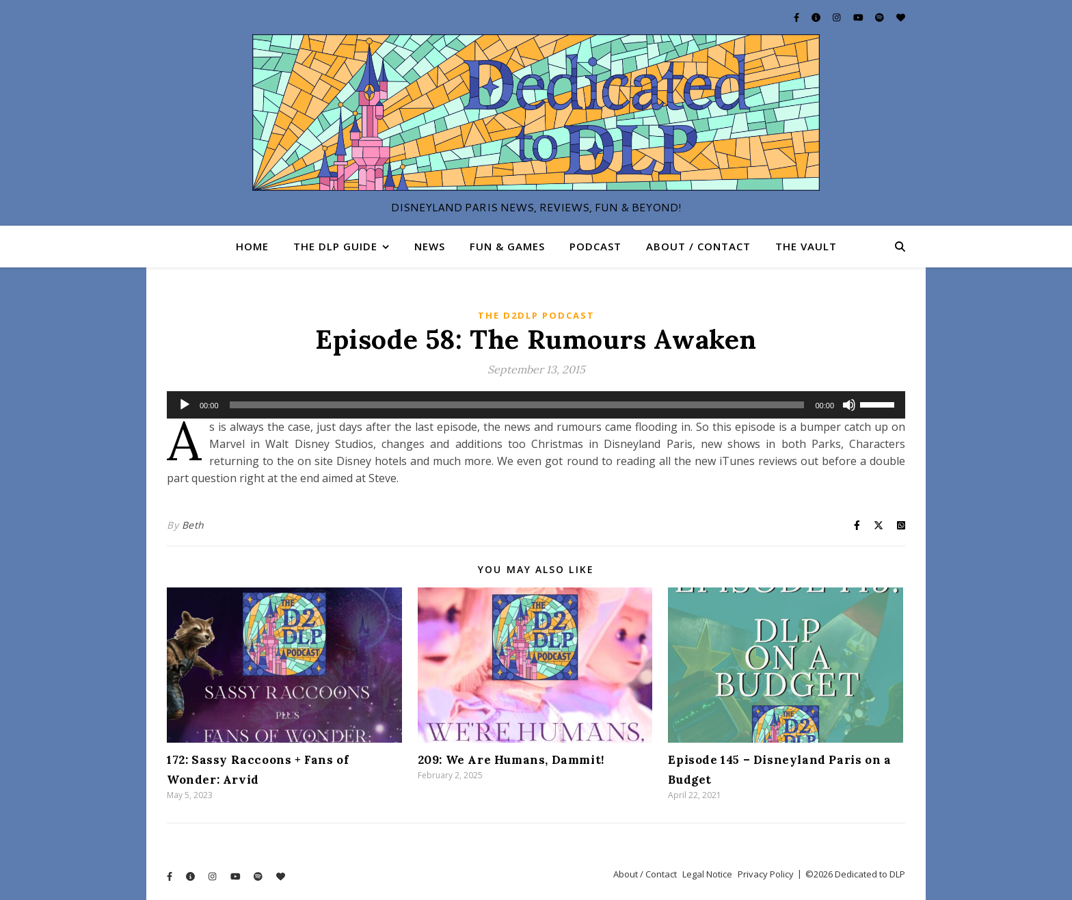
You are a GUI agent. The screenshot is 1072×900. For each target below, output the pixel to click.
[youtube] (859, 17)
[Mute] (849, 405)
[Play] (184, 405)
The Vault (806, 246)
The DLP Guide (335, 246)
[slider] (517, 404)
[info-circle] (817, 17)
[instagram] (837, 17)
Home (252, 246)
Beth (193, 524)
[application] (536, 405)
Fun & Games (507, 246)
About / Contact (698, 246)
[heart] (900, 17)
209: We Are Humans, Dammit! (511, 759)
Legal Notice (707, 874)
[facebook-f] (797, 17)
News (429, 246)
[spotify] (880, 17)
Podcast (595, 246)
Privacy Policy (766, 874)
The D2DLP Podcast (536, 315)
